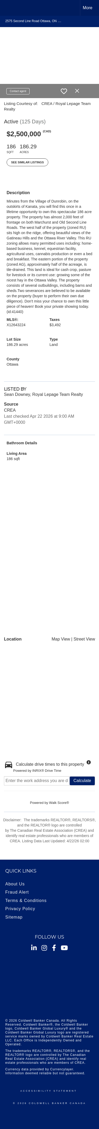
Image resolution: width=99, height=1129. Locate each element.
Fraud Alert (17, 892)
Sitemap (14, 917)
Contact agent (18, 91)
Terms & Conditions (26, 900)
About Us (15, 884)
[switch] (63, 91)
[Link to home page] (8, 8)
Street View (84, 639)
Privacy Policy (20, 908)
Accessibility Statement (48, 1091)
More (87, 8)
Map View (60, 639)
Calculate (82, 780)
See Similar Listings (27, 162)
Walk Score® (59, 803)
